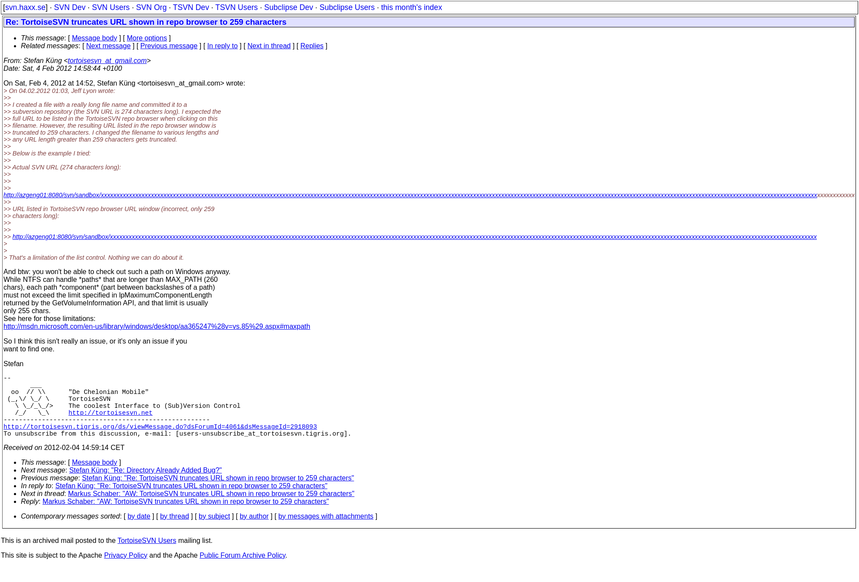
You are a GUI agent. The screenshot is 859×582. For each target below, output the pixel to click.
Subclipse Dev (288, 7)
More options (147, 38)
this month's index (411, 7)
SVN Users (111, 7)
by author (254, 532)
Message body (94, 38)
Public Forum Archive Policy (242, 571)
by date (138, 532)
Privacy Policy (125, 571)
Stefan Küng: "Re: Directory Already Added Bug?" (145, 485)
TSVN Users (236, 7)
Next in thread (269, 46)
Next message (108, 46)
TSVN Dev (191, 7)
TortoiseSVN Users (146, 556)
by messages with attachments (325, 532)
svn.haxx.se (25, 7)
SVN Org (151, 7)
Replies (311, 46)
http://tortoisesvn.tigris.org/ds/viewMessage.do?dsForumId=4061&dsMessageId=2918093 (160, 440)
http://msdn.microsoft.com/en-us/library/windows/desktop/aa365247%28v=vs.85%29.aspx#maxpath (156, 326)
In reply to (222, 46)
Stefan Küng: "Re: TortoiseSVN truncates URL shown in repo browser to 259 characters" (218, 493)
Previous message (169, 46)
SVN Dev (69, 7)
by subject (214, 532)
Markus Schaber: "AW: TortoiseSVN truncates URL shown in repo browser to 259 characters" (211, 509)
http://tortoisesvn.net (111, 422)
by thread (174, 532)
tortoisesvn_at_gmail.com (107, 60)
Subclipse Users (347, 7)
